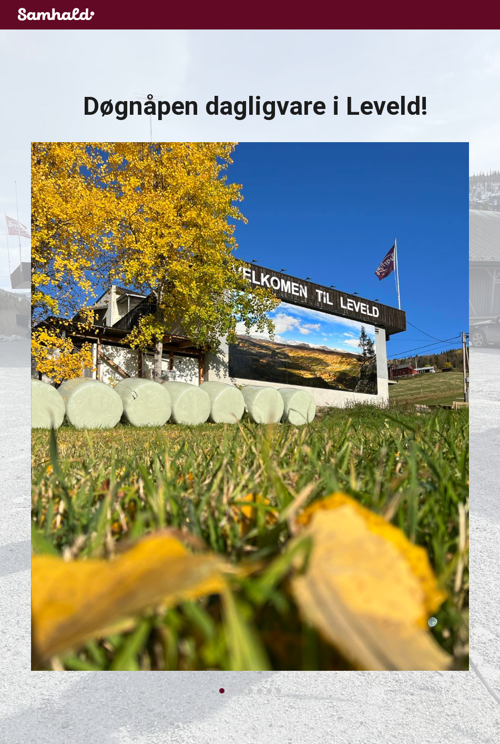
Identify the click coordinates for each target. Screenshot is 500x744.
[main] (250, 111)
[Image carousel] (250, 417)
